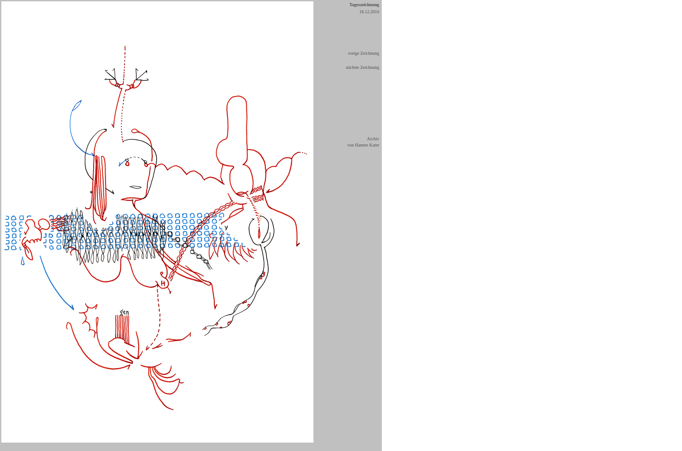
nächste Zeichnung (362, 67)
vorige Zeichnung (363, 53)
